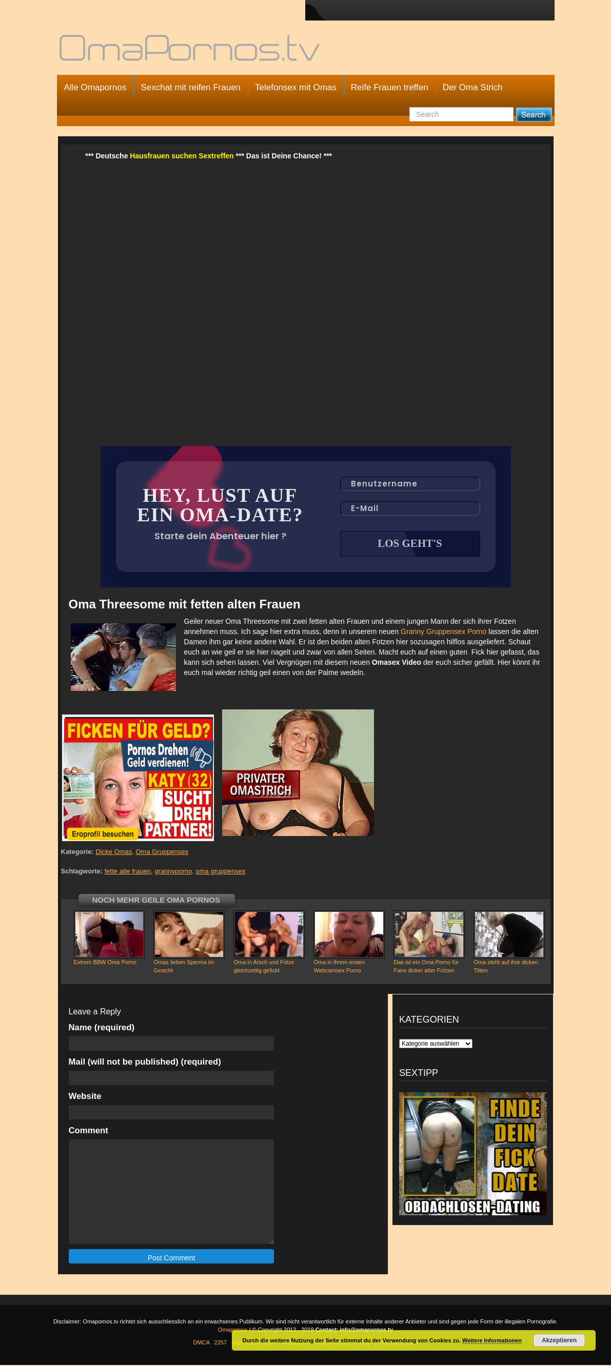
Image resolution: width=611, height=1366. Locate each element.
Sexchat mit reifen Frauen (191, 87)
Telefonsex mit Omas (296, 87)
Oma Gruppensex (161, 853)
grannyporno (173, 872)
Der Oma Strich (473, 87)
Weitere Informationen (492, 1340)
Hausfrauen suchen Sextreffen (181, 156)
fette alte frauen (128, 872)
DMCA (201, 1343)
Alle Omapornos (95, 87)
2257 (220, 1343)
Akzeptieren (559, 1340)
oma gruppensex (221, 872)
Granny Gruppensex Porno (443, 632)
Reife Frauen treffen (389, 87)
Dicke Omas (113, 853)
